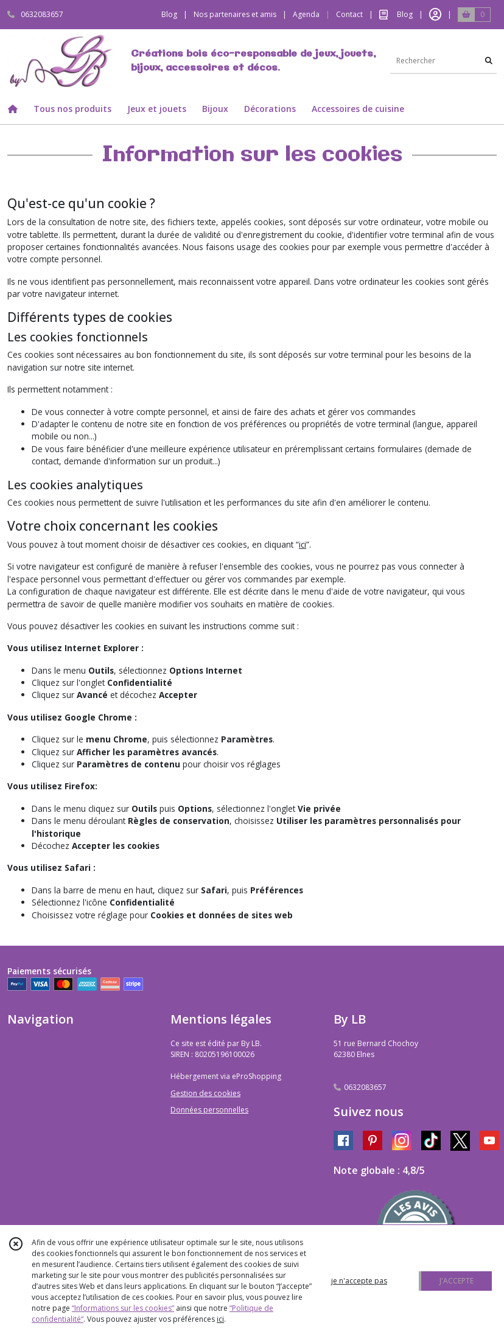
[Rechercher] (489, 61)
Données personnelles (209, 1110)
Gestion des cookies (205, 1093)
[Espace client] (435, 15)
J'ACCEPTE (456, 1281)
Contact (349, 14)
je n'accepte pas (359, 1281)
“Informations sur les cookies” (123, 1308)
